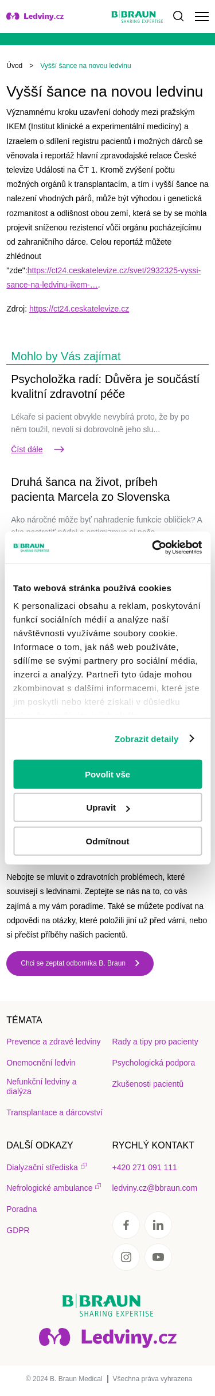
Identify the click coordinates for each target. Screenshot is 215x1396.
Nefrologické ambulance (49, 1187)
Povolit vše (107, 774)
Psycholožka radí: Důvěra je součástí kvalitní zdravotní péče (105, 386)
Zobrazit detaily (147, 739)
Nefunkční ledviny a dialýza (41, 1086)
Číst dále (38, 449)
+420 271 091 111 (144, 1167)
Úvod (14, 66)
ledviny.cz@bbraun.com (155, 1187)
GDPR (17, 1230)
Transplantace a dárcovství (54, 1112)
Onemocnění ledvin (41, 1062)
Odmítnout (108, 840)
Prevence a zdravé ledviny (53, 1041)
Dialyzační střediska (42, 1167)
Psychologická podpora (154, 1062)
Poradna (21, 1209)
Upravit (108, 807)
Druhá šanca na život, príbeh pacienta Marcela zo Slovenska (90, 489)
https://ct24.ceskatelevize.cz (79, 308)
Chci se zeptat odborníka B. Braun (73, 963)
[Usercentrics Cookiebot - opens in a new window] (153, 547)
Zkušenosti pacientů (148, 1083)
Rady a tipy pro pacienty (155, 1041)
